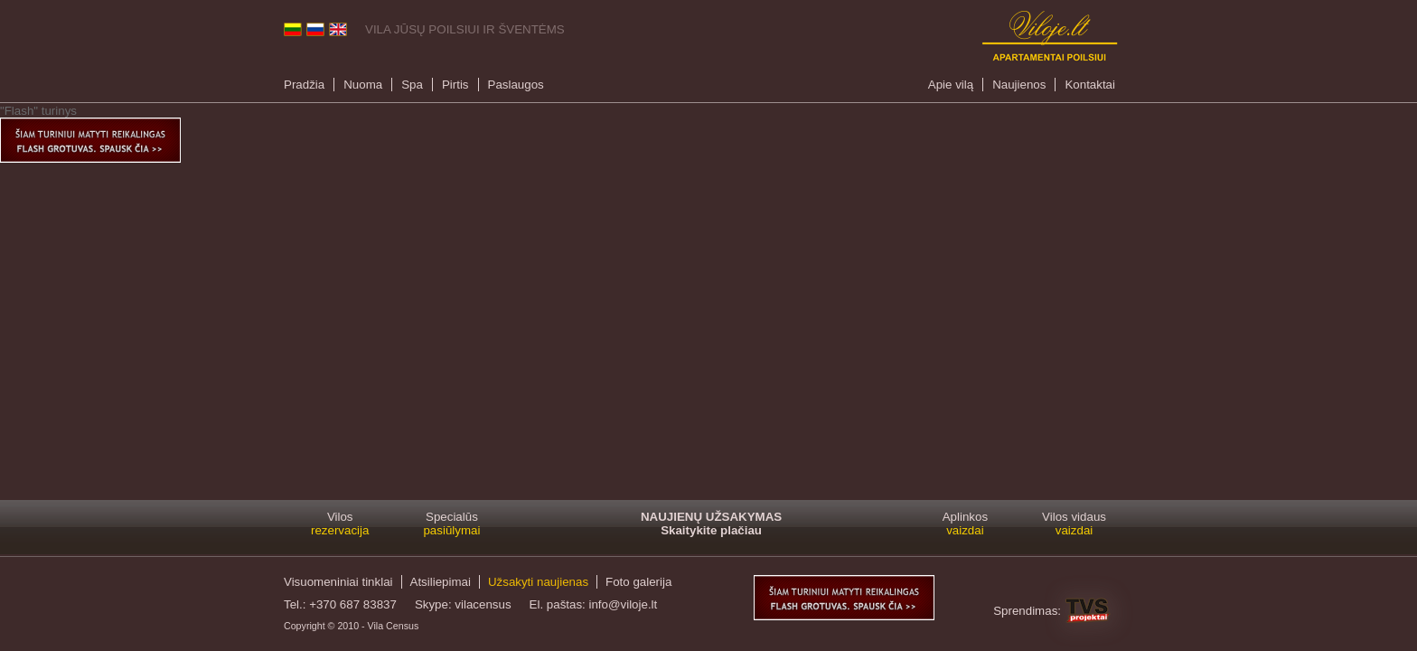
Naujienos (1019, 84)
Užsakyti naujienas (538, 582)
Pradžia (304, 84)
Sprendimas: (1027, 611)
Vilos (340, 523)
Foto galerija (638, 582)
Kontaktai (1090, 84)
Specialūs (451, 523)
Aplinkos (965, 523)
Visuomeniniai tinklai (338, 582)
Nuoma (362, 84)
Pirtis (455, 84)
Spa (412, 84)
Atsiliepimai (440, 582)
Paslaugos (516, 84)
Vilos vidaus (1074, 523)
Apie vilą (950, 84)
